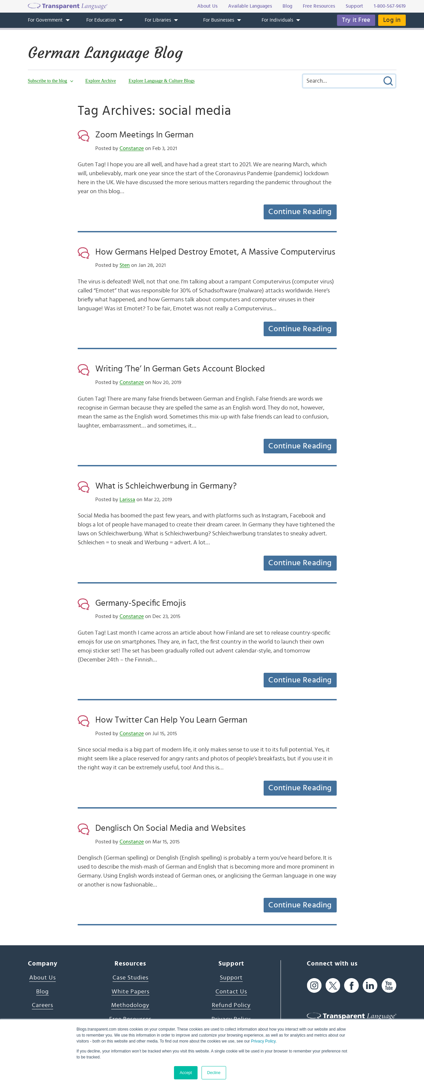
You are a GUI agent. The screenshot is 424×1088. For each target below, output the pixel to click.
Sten (125, 265)
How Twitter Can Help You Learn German (171, 720)
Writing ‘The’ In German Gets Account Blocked (180, 368)
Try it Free (356, 20)
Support (231, 978)
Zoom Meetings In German (144, 134)
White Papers (130, 992)
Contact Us (231, 992)
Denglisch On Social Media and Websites (170, 828)
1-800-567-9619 (390, 6)
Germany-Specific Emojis (140, 603)
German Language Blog (105, 52)
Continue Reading (299, 212)
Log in (391, 20)
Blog (42, 992)
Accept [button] (186, 1072)
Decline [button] (213, 1072)
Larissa (127, 499)
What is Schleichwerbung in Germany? (166, 486)
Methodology (130, 1005)
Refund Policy (231, 1005)
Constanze (132, 148)
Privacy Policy (263, 1041)
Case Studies (130, 978)
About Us (42, 978)
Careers (42, 1005)
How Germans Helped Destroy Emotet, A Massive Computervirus (215, 252)
